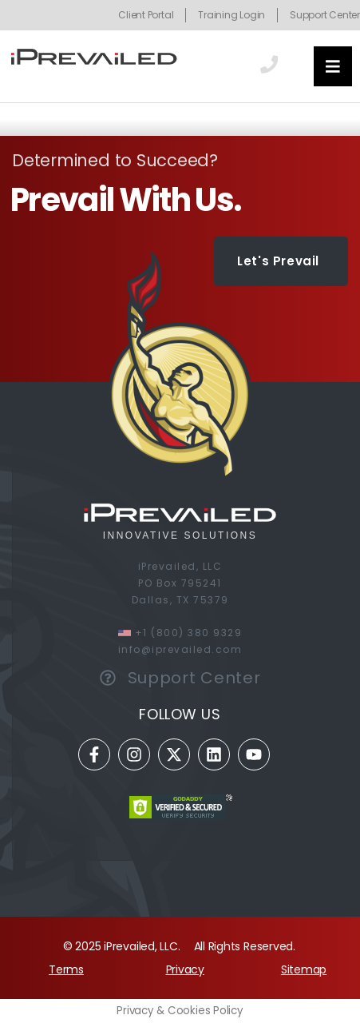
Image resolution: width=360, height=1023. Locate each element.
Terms (66, 969)
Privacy (185, 969)
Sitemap (303, 969)
